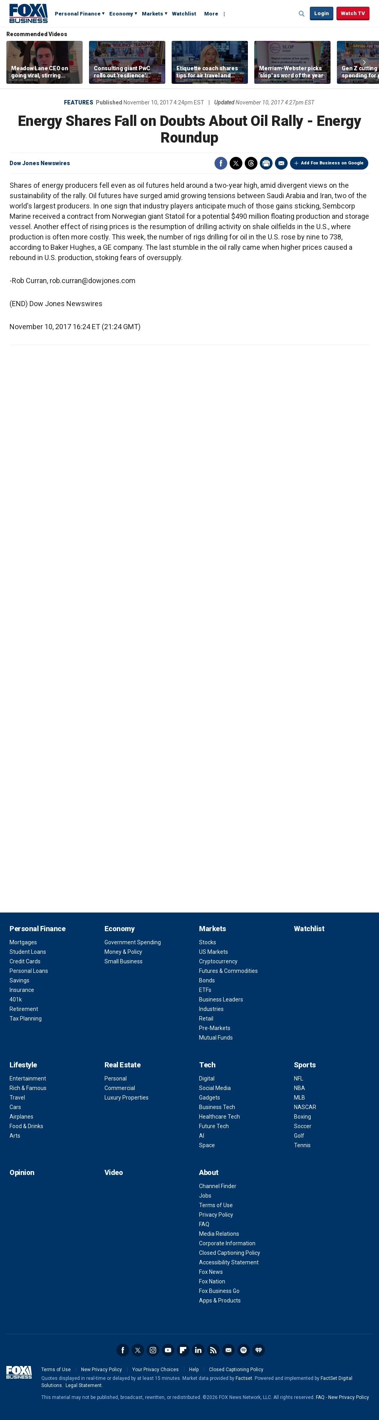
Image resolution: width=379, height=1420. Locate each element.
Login (321, 13)
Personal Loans (29, 971)
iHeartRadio (258, 1350)
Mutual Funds (216, 1037)
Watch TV (353, 13)
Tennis (302, 1145)
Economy (121, 14)
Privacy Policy (216, 1215)
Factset (244, 1378)
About (209, 1172)
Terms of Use (216, 1205)
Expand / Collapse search (302, 14)
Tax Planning (26, 1018)
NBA (299, 1088)
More (211, 14)
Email (281, 163)
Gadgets (209, 1097)
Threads (251, 163)
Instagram (153, 1350)
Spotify (243, 1350)
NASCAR (305, 1107)
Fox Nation (212, 1281)
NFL (298, 1078)
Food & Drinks (26, 1126)
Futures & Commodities (228, 971)
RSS (213, 1350)
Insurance (22, 990)
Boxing (302, 1116)
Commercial (119, 1088)
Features (78, 102)
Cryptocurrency (218, 961)
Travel (17, 1097)
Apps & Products (220, 1300)
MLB (299, 1097)
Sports (305, 1065)
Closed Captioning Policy (229, 1253)
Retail (206, 1018)
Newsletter (228, 1350)
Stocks (207, 942)
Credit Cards (25, 961)
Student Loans (28, 952)
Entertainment (28, 1078)
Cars (15, 1107)
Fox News (211, 1272)
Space (207, 1145)
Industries (211, 1009)
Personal (115, 1078)
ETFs (205, 990)
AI (201, 1136)
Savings (19, 980)
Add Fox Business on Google (332, 163)
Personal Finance (78, 14)
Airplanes (21, 1116)
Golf (299, 1136)
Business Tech (217, 1107)
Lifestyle (23, 1065)
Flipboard (183, 1350)
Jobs (205, 1195)
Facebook (221, 163)
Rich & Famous (28, 1088)
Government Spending (132, 942)
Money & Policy (123, 952)
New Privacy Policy (101, 1369)
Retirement (24, 1009)
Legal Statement (84, 1385)
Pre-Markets (214, 1028)
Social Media (215, 1088)
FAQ (204, 1224)
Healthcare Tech (219, 1116)
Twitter (236, 163)
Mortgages (23, 942)
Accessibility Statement (229, 1262)
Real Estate (122, 1065)
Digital (207, 1078)
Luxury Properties (126, 1097)
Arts (15, 1136)
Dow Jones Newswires (40, 163)
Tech (207, 1065)
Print (266, 163)
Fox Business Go (219, 1291)
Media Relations (219, 1234)
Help (194, 1369)
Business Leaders (221, 999)
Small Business (123, 961)
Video (113, 1172)
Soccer (302, 1126)
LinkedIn (198, 1350)
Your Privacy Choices (155, 1369)
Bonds (207, 980)
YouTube (168, 1350)
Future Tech (214, 1126)
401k (16, 999)
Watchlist (184, 14)
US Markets (213, 952)
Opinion (22, 1172)
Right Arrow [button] (364, 62)
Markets (152, 14)
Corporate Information (227, 1243)
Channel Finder (217, 1186)
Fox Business (29, 13)
